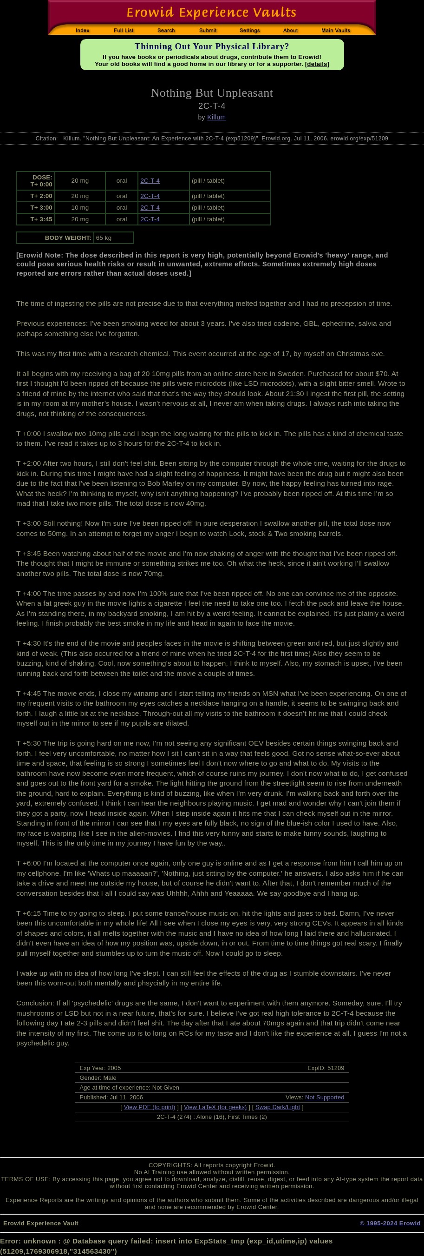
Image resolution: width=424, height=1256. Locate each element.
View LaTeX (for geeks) (215, 1107)
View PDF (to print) (150, 1107)
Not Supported (325, 1097)
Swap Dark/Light (277, 1107)
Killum (216, 117)
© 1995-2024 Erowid (390, 1223)
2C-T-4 (150, 180)
